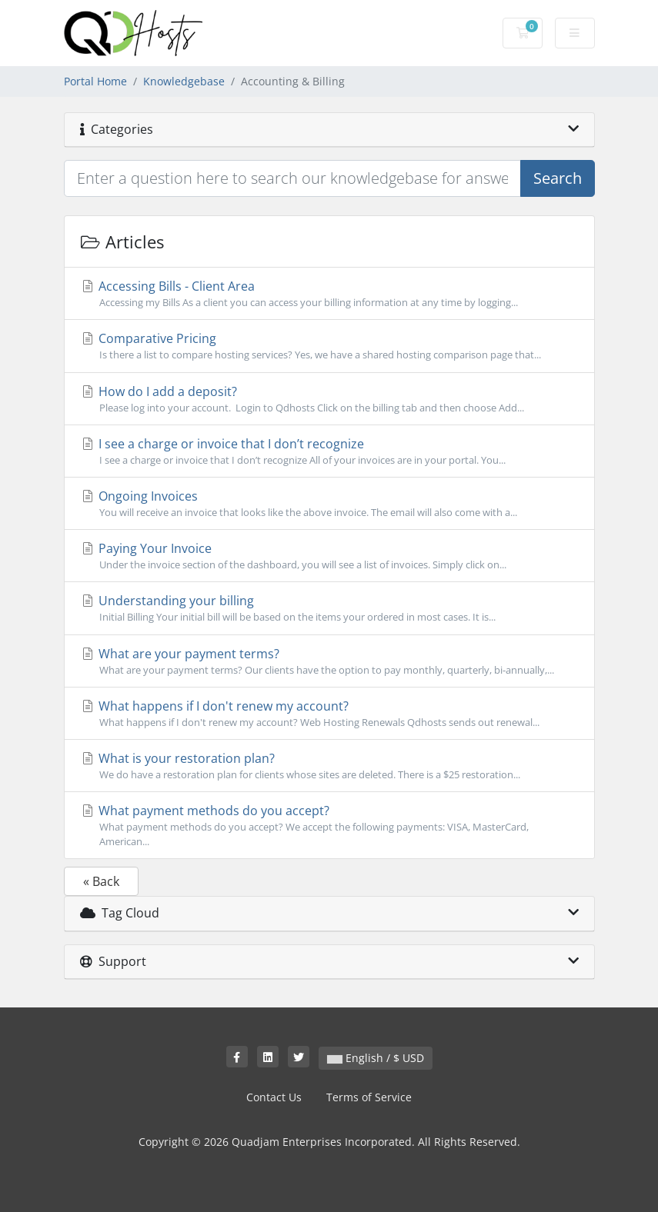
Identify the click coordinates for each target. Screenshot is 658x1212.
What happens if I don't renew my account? (329, 714)
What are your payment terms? (329, 661)
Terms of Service (369, 1097)
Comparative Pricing (329, 346)
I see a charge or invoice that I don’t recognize (329, 451)
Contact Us (274, 1097)
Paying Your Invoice (329, 556)
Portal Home (95, 81)
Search (557, 178)
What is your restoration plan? (329, 766)
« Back (101, 881)
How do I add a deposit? (329, 399)
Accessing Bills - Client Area (329, 294)
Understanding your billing (329, 608)
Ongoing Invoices (329, 504)
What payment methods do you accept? (329, 825)
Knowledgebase (184, 81)
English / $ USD (375, 1058)
